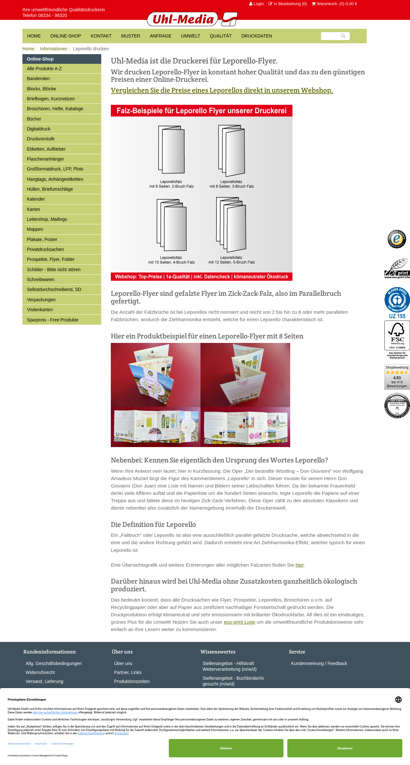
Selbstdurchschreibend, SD (54, 289)
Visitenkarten (40, 309)
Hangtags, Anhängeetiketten (55, 179)
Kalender (36, 199)
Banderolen (38, 78)
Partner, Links (128, 672)
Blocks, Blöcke (41, 88)
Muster (130, 35)
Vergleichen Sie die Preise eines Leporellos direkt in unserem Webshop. (222, 90)
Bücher (34, 118)
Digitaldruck (38, 128)
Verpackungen (41, 299)
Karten (33, 209)
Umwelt (190, 35)
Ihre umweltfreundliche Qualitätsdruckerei (63, 9)
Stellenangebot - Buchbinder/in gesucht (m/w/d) (233, 681)
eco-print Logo (239, 622)
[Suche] (335, 36)
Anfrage (161, 35)
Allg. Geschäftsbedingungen (54, 663)
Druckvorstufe (40, 138)
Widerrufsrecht (40, 672)
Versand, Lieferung (44, 681)
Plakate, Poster (42, 239)
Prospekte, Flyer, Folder (51, 259)
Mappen (35, 229)
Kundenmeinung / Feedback (319, 663)
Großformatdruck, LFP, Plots (55, 168)
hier (300, 565)
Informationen (54, 48)
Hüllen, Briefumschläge (50, 189)
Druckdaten (256, 35)
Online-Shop (65, 35)
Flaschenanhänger (45, 159)
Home (28, 48)
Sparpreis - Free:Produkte (52, 319)
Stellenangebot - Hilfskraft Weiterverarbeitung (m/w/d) (230, 666)
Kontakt (101, 35)
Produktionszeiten (132, 681)
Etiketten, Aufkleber (46, 149)
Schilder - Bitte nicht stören (53, 269)
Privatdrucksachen (45, 249)
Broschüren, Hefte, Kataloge (55, 108)
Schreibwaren (40, 279)
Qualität (221, 35)
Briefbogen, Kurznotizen (51, 98)
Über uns (123, 663)
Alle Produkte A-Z (44, 68)
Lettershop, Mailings (47, 219)
